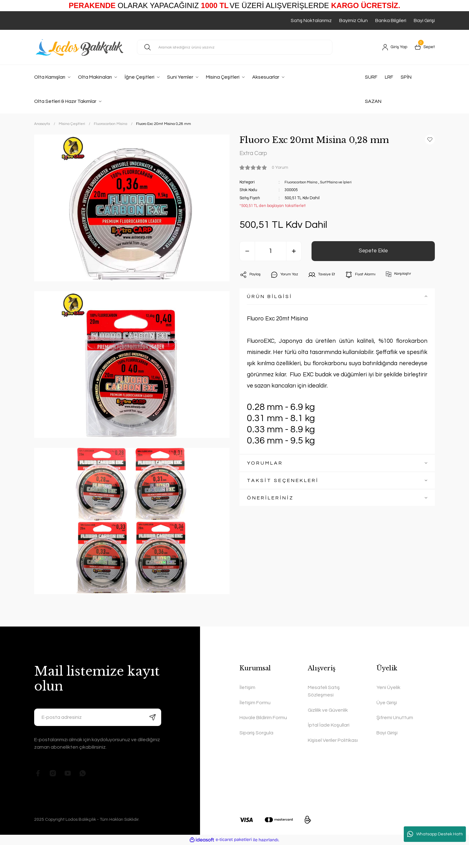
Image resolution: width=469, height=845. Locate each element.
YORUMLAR (265, 464)
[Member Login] (390, 47)
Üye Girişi (386, 702)
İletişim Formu (255, 702)
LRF (389, 77)
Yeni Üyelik (388, 687)
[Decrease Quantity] (247, 252)
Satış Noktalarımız (311, 20)
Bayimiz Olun (353, 20)
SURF (371, 77)
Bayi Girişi (424, 20)
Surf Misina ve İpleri (342, 183)
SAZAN (373, 101)
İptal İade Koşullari (328, 725)
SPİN (406, 77)
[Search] (234, 47)
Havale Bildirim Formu (263, 717)
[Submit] (152, 717)
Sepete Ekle (373, 252)
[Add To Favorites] (430, 140)
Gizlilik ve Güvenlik (328, 710)
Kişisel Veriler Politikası (333, 740)
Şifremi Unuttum (394, 717)
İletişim (247, 687)
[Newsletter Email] (97, 717)
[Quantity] (270, 252)
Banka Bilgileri (390, 20)
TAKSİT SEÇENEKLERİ (283, 482)
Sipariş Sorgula (256, 732)
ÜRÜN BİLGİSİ (269, 298)
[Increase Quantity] (293, 252)
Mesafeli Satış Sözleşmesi (324, 691)
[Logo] (80, 47)
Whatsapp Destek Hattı (435, 834)
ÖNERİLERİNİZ (270, 499)
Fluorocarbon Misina (303, 183)
